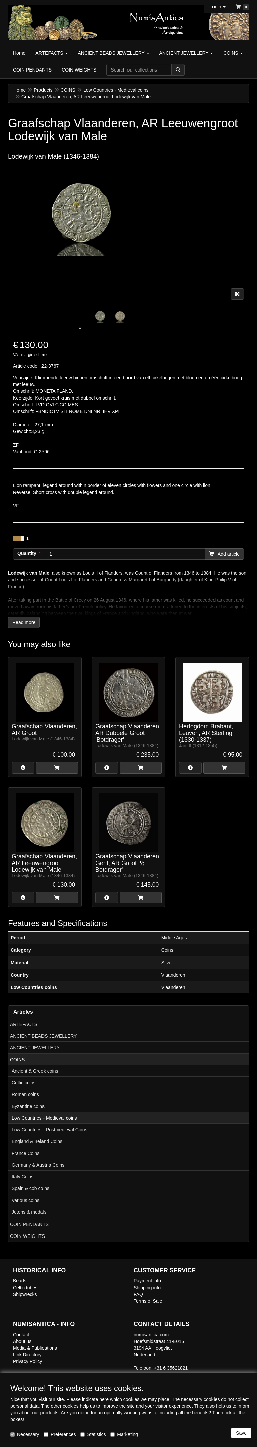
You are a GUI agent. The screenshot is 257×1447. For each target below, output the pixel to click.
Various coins (25, 1200)
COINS (17, 1059)
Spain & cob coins (30, 1188)
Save (241, 1433)
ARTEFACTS (23, 1024)
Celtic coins (24, 1082)
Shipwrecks (25, 1294)
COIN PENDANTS (29, 1224)
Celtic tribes (25, 1287)
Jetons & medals (29, 1212)
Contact (21, 1334)
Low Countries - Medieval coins (44, 1118)
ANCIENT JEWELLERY (35, 1048)
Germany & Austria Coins (38, 1165)
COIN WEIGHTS (27, 1236)
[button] (217, 6)
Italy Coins (22, 1176)
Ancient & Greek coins (35, 1071)
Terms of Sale (148, 1301)
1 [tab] (80, 328)
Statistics (93, 1434)
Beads (19, 1280)
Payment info (147, 1280)
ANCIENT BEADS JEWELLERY (43, 1036)
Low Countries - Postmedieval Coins (49, 1129)
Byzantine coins (28, 1106)
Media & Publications (35, 1348)
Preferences (60, 1434)
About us (22, 1341)
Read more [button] (23, 622)
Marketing (124, 1434)
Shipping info (147, 1287)
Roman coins (25, 1094)
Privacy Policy (27, 1361)
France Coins (25, 1153)
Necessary (24, 1434)
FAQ (138, 1294)
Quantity (26, 553)
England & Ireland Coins (37, 1141)
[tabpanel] (100, 315)
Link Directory (27, 1354)
